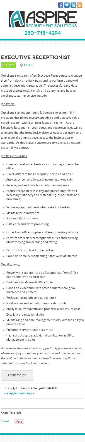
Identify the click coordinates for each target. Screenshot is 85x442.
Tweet (5, 421)
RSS (80, 6)
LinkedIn (74, 6)
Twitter (67, 6)
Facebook (61, 6)
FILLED (28, 65)
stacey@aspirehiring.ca (19, 393)
